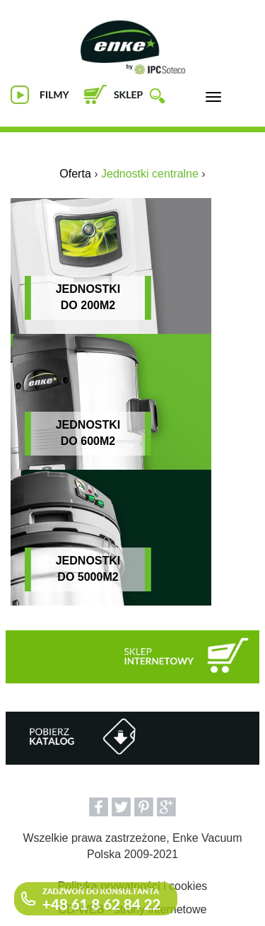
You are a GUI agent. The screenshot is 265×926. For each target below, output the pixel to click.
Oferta (74, 174)
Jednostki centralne (150, 174)
